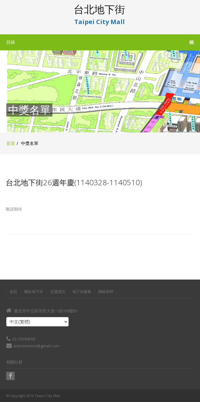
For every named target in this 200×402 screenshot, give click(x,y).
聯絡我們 (105, 292)
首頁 (10, 143)
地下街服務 (81, 292)
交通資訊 (57, 292)
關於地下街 (33, 292)
